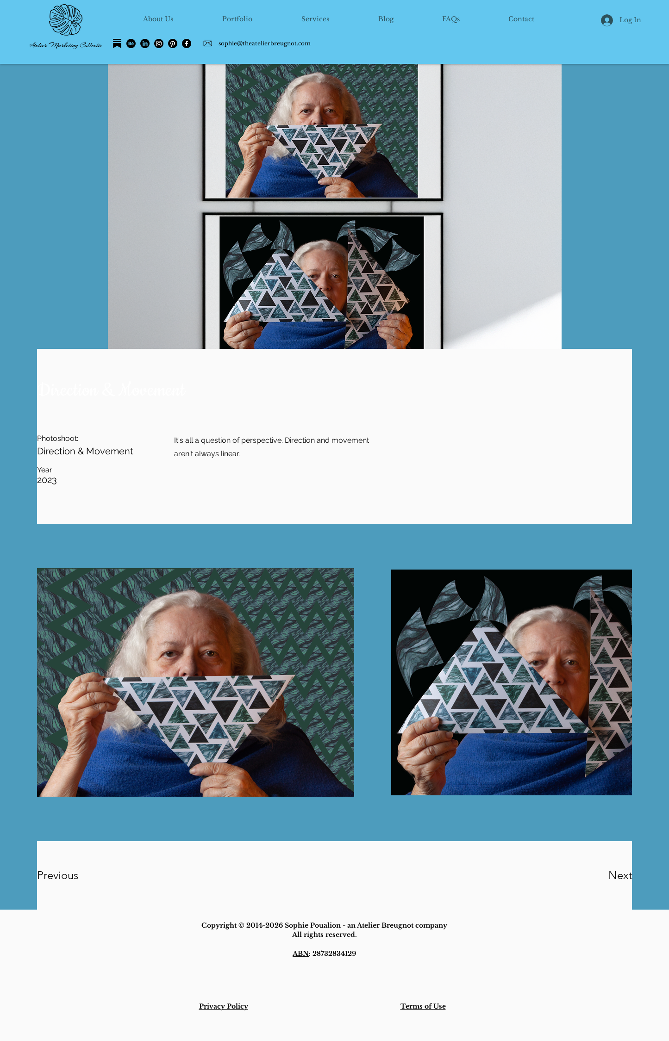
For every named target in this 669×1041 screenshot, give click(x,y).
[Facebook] (186, 43)
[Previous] (70, 875)
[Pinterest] (172, 43)
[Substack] (117, 43)
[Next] (601, 875)
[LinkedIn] (145, 43)
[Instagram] (158, 43)
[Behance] (131, 43)
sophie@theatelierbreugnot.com (265, 43)
